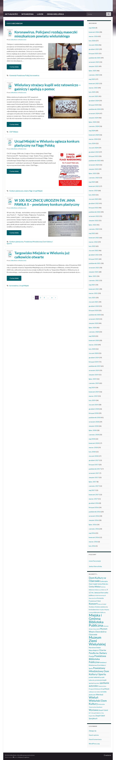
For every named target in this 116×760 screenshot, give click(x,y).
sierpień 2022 (93, 220)
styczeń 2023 (93, 199)
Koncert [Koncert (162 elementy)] (93, 603)
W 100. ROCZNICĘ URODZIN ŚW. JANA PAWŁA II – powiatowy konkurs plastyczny (46, 202)
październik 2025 (95, 58)
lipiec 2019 (92, 379)
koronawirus (34, 75)
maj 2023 (92, 182)
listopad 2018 (93, 413)
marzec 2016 (93, 542)
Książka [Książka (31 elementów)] (102, 609)
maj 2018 (92, 439)
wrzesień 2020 (94, 319)
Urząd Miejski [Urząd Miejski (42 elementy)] (105, 689)
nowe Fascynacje (95, 561)
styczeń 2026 (93, 45)
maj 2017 (92, 490)
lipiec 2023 (92, 173)
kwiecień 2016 (94, 537)
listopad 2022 (93, 208)
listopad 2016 (93, 507)
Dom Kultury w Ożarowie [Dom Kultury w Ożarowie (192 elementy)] (97, 579)
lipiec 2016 (92, 524)
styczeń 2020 (93, 353)
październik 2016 (95, 512)
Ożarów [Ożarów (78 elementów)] (102, 650)
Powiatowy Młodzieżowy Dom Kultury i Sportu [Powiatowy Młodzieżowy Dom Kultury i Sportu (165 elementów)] (99, 671)
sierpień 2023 (93, 169)
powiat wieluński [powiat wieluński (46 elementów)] (94, 677)
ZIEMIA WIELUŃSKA (55, 14)
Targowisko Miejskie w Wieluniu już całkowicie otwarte (42, 255)
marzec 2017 (93, 499)
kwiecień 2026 (94, 32)
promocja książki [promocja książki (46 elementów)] (100, 680)
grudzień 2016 (94, 503)
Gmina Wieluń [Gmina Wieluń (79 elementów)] (95, 586)
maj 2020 (92, 336)
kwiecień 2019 (94, 392)
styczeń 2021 (93, 302)
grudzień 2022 (94, 203)
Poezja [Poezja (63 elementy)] (91, 656)
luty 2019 (92, 400)
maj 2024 (92, 131)
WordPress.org (94, 744)
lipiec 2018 (92, 430)
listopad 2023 (93, 156)
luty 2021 (92, 298)
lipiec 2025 (92, 71)
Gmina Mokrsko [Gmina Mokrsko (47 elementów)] (102, 584)
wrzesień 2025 (94, 62)
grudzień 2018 (94, 409)
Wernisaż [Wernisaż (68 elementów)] (99, 694)
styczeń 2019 (93, 405)
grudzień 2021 (94, 255)
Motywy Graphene (23, 757)
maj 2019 (92, 387)
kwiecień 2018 (94, 443)
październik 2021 (95, 263)
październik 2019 (95, 366)
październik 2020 (95, 315)
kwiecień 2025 (94, 83)
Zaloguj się (92, 731)
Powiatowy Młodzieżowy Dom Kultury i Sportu (30, 242)
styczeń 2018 (93, 456)
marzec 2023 (93, 190)
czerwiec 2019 (94, 383)
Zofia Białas (13, 39)
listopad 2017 (93, 465)
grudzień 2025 (94, 49)
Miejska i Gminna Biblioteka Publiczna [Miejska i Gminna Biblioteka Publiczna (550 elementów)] (96, 620)
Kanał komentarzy (95, 739)
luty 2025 (92, 92)
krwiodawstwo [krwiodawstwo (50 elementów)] (94, 609)
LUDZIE (40, 14)
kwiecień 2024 (94, 135)
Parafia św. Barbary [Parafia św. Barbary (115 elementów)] (98, 653)
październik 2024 (95, 109)
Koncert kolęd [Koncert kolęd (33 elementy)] (102, 604)
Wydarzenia (22, 39)
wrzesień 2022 (94, 216)
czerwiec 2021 (94, 280)
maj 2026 (92, 28)
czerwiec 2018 (94, 435)
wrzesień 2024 (94, 113)
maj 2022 (92, 233)
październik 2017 (95, 469)
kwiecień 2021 (94, 289)
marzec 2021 (93, 293)
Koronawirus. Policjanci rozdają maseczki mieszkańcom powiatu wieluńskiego (45, 34)
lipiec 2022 (92, 225)
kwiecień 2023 (94, 186)
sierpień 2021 (93, 272)
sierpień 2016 (93, 520)
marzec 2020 (93, 345)
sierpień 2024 (93, 118)
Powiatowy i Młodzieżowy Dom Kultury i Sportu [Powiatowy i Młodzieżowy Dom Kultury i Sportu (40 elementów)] (98, 665)
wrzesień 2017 (94, 473)
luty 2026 (92, 41)
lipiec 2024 (92, 122)
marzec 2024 (93, 139)
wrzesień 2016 (94, 516)
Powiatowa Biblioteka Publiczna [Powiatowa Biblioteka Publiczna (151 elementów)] (97, 659)
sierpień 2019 (93, 375)
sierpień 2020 (93, 323)
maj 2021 (92, 285)
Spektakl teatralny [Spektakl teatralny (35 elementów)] (94, 683)
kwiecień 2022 (94, 238)
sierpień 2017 (93, 477)
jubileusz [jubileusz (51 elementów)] (92, 595)
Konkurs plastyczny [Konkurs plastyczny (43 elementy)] (101, 607)
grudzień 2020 (94, 306)
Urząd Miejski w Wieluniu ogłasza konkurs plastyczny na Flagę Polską (46, 143)
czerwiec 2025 (94, 75)
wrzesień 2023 (94, 165)
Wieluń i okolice (58, 2)
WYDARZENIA (27, 14)
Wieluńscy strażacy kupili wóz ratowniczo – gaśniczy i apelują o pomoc (47, 87)
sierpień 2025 (93, 66)
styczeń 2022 (93, 250)
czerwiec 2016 (94, 529)
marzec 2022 (93, 242)
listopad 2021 (93, 259)
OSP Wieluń (13, 132)
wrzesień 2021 (94, 268)
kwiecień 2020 (94, 340)
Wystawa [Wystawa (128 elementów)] (93, 709)
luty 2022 (92, 246)
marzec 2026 (93, 36)
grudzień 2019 (94, 357)
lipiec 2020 (92, 327)
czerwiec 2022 (94, 229)
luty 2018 (92, 452)
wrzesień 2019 (94, 370)
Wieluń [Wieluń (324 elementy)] (93, 697)
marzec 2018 (93, 447)
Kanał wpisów (94, 735)
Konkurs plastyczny (16, 191)
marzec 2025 (93, 88)
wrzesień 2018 (94, 422)
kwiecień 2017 (94, 495)
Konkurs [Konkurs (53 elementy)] (92, 607)
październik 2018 (95, 417)
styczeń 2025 (93, 96)
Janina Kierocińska (95, 566)
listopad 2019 (93, 362)
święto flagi (28, 191)
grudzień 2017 (94, 460)
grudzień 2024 (94, 101)
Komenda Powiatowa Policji (19, 75)
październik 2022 (95, 212)
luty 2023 (92, 195)
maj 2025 (92, 79)
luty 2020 (92, 349)
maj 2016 (92, 533)
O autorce (107, 755)
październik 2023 (95, 160)
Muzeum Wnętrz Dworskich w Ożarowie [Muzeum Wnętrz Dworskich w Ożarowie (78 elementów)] (98, 632)
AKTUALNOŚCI (11, 14)
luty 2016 (92, 546)
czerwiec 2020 (94, 332)
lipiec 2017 (92, 482)
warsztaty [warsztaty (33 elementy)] (97, 691)
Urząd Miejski (37, 191)
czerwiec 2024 (94, 126)
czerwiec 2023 (94, 178)
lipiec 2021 (92, 276)
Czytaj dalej (14, 67)
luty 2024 (92, 143)
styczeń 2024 (93, 148)
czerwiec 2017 (94, 486)
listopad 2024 (93, 105)
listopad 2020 (93, 310)
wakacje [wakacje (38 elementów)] (91, 692)
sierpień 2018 (93, 426)
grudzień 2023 (94, 152)
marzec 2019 (93, 396)
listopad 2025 (93, 53)
